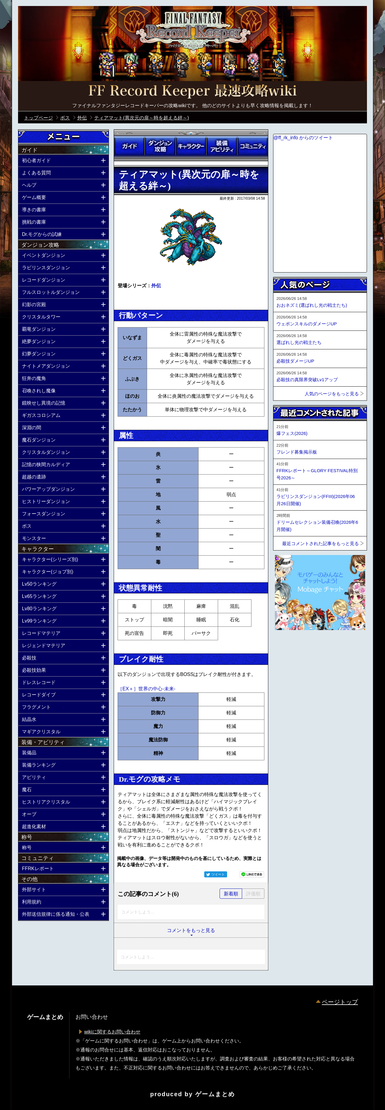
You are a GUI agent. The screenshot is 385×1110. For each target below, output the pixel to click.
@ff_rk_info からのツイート (303, 137)
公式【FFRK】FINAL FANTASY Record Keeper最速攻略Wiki (192, 91)
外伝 (156, 285)
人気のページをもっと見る (332, 393)
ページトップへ (288, 646)
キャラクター (191, 146)
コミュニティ (252, 146)
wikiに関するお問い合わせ (112, 1031)
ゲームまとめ (215, 1094)
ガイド (129, 146)
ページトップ (340, 1002)
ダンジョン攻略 (160, 146)
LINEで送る (251, 874)
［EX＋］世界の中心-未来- (146, 688)
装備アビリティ (221, 146)
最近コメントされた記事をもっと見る (320, 543)
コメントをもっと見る (191, 930)
